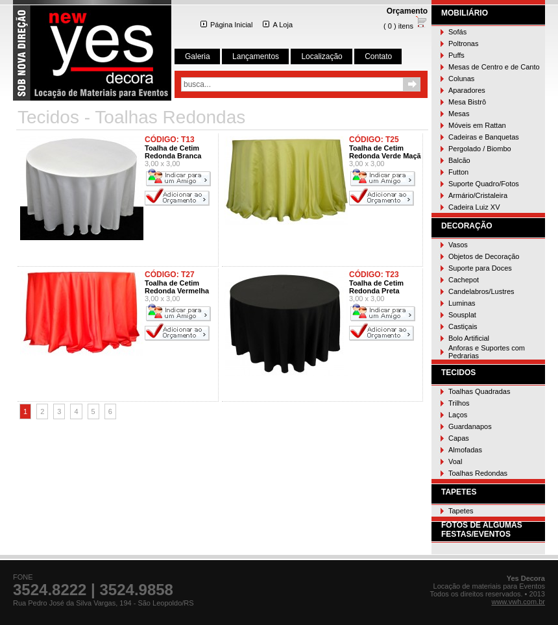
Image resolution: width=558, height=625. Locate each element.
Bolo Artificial (468, 338)
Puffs (456, 55)
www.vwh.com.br (518, 602)
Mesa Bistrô (467, 102)
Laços (457, 415)
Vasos (458, 245)
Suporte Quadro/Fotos (483, 184)
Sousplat (462, 315)
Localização (321, 56)
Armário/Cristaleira (477, 195)
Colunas (461, 78)
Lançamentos (255, 56)
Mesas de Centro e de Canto (494, 67)
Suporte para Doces (480, 268)
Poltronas (463, 43)
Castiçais (463, 326)
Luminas (462, 303)
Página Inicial (226, 25)
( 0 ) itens (405, 26)
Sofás (457, 32)
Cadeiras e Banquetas (483, 137)
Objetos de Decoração (483, 256)
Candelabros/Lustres (481, 291)
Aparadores (466, 90)
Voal (455, 461)
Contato (378, 56)
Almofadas (465, 450)
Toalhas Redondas (477, 473)
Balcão (459, 160)
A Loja (278, 25)
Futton (458, 172)
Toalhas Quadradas (479, 391)
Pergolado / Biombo (479, 149)
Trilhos (459, 403)
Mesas (458, 113)
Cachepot (463, 280)
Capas (458, 438)
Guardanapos (470, 426)
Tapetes (461, 511)
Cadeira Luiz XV (474, 207)
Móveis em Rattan (477, 125)
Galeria (197, 56)
